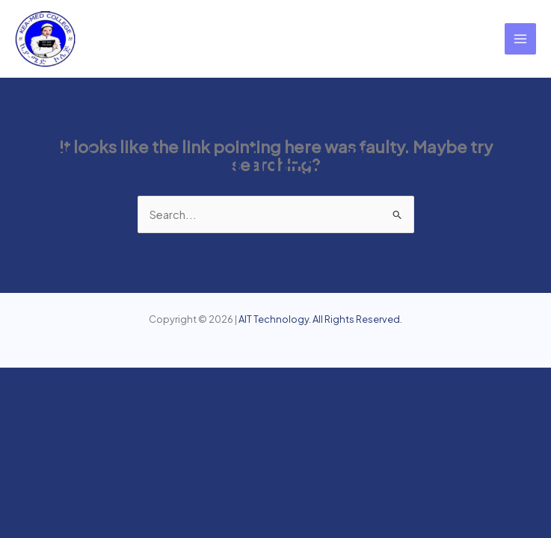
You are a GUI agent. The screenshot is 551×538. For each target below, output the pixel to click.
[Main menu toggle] (520, 39)
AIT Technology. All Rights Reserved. (320, 319)
